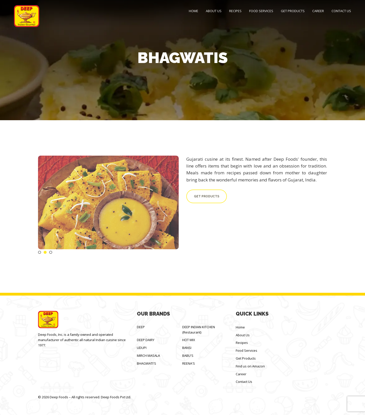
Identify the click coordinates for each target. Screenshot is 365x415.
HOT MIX (188, 340)
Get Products (293, 11)
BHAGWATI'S (146, 363)
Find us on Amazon (250, 366)
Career (318, 11)
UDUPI (142, 347)
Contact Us (341, 11)
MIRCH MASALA (148, 355)
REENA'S (188, 363)
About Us (214, 11)
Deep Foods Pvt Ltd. (116, 397)
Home (193, 11)
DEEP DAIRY (145, 340)
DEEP (141, 327)
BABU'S (187, 355)
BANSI (186, 347)
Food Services (261, 11)
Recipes (235, 11)
